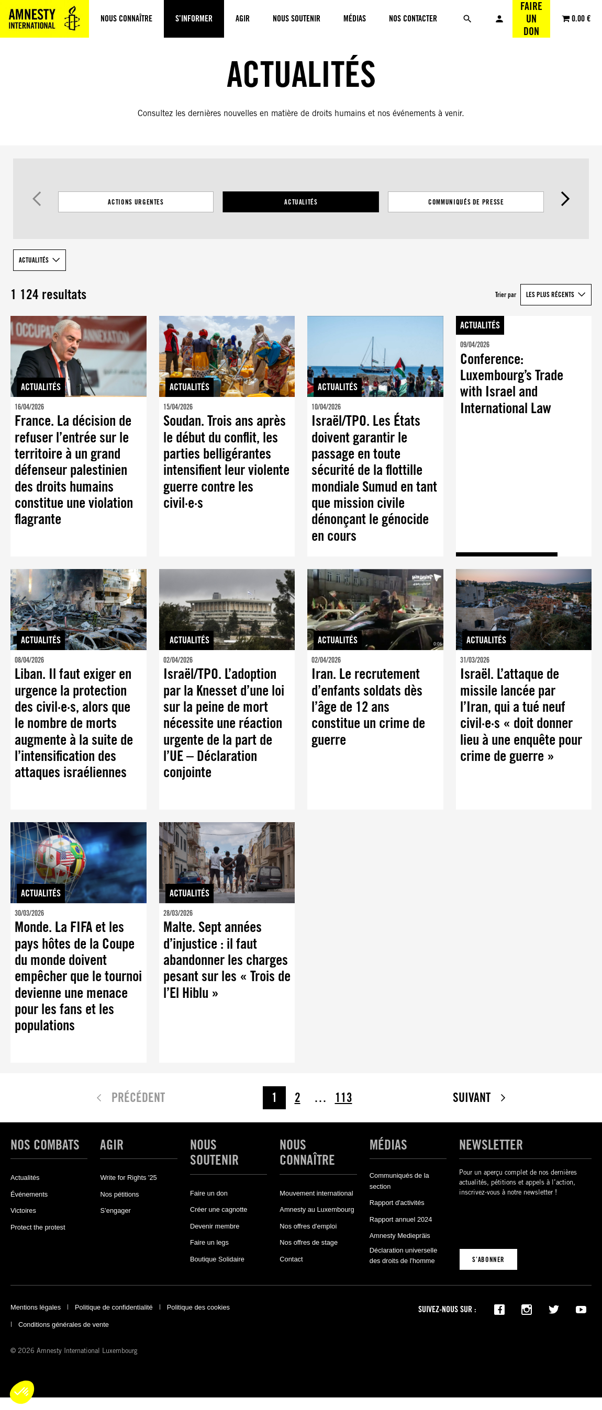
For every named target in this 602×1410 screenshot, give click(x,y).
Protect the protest (37, 1227)
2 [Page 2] (297, 1097)
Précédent (37, 198)
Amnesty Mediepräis (400, 1236)
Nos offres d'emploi (308, 1226)
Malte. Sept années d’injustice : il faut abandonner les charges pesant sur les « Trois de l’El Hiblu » (227, 960)
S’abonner (488, 1259)
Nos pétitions (119, 1194)
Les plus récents (550, 294)
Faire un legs (209, 1242)
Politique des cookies (198, 1307)
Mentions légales (35, 1307)
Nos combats (45, 1145)
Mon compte (499, 19)
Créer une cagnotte (219, 1209)
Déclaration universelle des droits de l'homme (403, 1255)
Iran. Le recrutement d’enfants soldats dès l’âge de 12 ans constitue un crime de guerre (368, 707)
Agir (112, 1145)
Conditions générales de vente (63, 1324)
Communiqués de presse (466, 202)
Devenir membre (215, 1226)
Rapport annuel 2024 (401, 1219)
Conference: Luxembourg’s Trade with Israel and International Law (511, 383)
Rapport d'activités (397, 1203)
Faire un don (531, 19)
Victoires (23, 1210)
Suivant (565, 198)
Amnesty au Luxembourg (317, 1209)
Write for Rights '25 (128, 1177)
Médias (388, 1145)
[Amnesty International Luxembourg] (44, 19)
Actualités (301, 202)
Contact (291, 1259)
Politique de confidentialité (114, 1307)
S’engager (115, 1210)
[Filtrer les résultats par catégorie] (301, 202)
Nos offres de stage (309, 1242)
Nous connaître (307, 1152)
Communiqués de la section (399, 1181)
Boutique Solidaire (217, 1259)
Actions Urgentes (135, 202)
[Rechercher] (467, 19)
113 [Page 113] (343, 1097)
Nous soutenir (214, 1152)
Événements (29, 1194)
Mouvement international (316, 1193)
